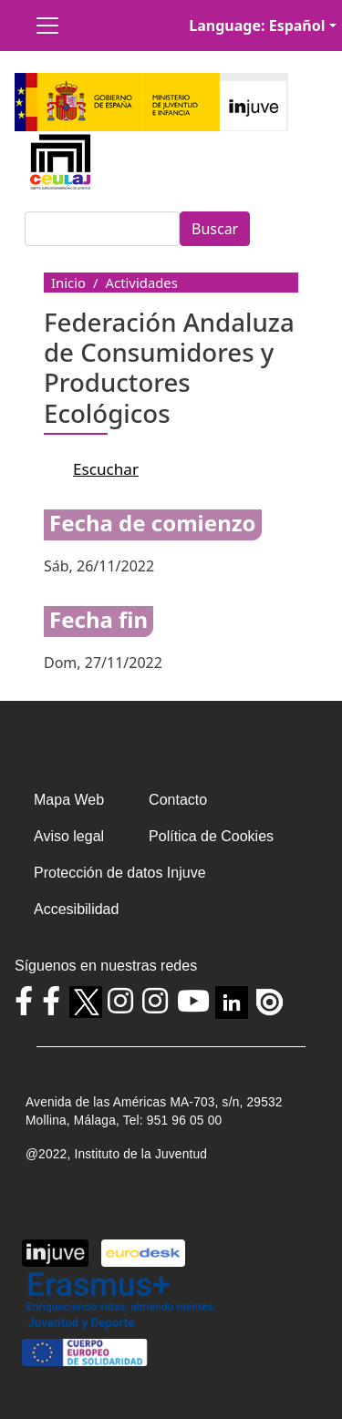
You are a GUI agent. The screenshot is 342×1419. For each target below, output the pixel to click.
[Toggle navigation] (47, 25)
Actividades (142, 282)
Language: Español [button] (257, 25)
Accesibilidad (76, 909)
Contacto (178, 799)
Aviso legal (69, 836)
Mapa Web (69, 799)
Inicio (68, 282)
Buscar (215, 229)
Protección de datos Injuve (120, 872)
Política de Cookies (211, 836)
